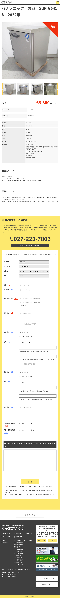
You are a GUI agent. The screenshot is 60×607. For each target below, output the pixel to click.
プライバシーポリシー (36, 487)
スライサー (17, 564)
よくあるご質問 (18, 540)
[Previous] (2, 89)
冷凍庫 (16, 563)
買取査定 (52, 540)
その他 (21, 564)
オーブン (16, 561)
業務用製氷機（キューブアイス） (19, 548)
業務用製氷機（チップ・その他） (18, 551)
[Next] (57, 89)
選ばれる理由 (6, 536)
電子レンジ (20, 563)
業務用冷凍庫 (17, 544)
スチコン (21, 559)
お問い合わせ (41, 540)
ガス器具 (16, 559)
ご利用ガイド (6, 534)
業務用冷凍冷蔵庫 (18, 542)
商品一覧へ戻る (30, 515)
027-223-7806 (30, 239)
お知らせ (5, 540)
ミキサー (21, 561)
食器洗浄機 (19, 557)
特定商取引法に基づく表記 (47, 578)
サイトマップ (29, 540)
